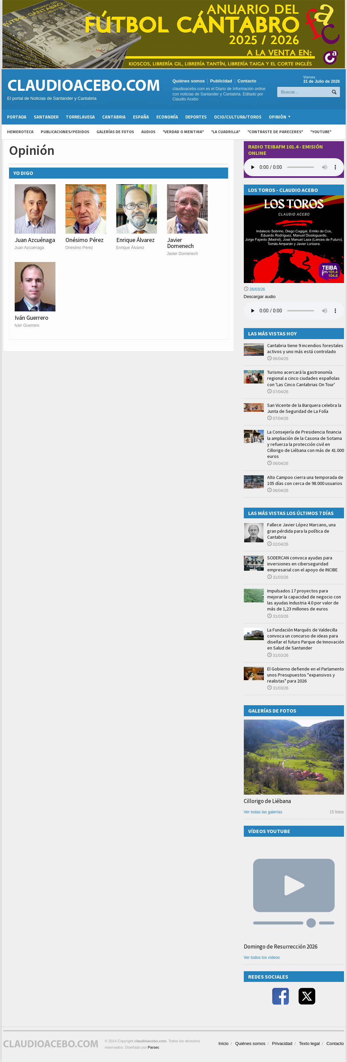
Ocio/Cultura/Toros (238, 116)
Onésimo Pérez (84, 240)
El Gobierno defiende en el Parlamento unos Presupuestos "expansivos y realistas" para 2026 (305, 675)
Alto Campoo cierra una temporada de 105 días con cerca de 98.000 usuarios (305, 480)
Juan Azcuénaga (35, 240)
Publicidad (221, 80)
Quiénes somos (189, 80)
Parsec (153, 1047)
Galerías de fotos (115, 131)
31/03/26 (278, 577)
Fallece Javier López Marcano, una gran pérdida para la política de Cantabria (301, 531)
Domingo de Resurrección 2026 (280, 946)
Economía (167, 116)
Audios (148, 131)
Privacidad (282, 1043)
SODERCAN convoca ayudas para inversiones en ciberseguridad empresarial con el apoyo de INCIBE (302, 564)
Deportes (196, 116)
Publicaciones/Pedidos (65, 131)
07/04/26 (278, 391)
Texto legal (309, 1043)
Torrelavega (80, 116)
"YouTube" (320, 131)
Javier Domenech (180, 243)
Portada (16, 116)
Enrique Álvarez (135, 240)
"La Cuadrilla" (225, 131)
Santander (46, 116)
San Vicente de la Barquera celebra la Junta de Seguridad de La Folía (304, 408)
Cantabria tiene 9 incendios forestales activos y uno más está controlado (305, 348)
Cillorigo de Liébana (267, 801)
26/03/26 (254, 289)
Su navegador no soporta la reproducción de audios (294, 311)
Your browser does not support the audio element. (294, 167)
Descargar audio (260, 296)
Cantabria (114, 116)
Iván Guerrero (31, 317)
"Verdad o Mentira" (183, 131)
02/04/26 (278, 544)
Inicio (223, 1043)
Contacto (246, 80)
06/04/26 (278, 358)
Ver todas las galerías (263, 812)
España (141, 116)
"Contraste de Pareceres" (275, 131)
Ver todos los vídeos (262, 957)
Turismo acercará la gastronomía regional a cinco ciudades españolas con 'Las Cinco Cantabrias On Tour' (303, 378)
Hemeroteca (20, 131)
